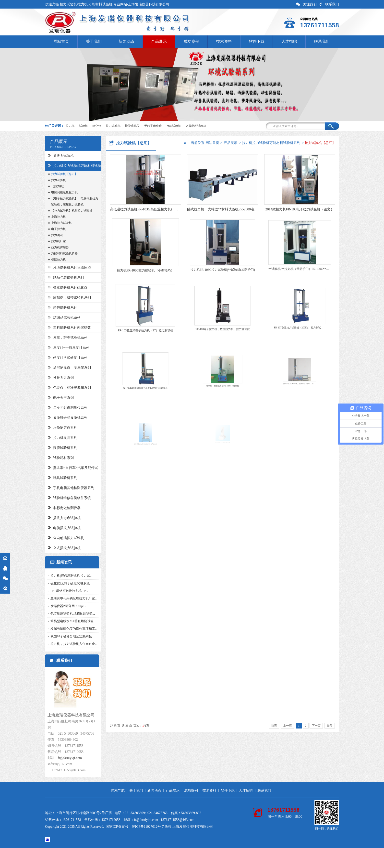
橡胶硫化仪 (132, 126)
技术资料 (224, 41)
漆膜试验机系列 (55, 447)
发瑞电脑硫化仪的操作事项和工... (66, 629)
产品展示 (159, 41)
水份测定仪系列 (55, 427)
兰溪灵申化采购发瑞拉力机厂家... (66, 598)
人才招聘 (289, 41)
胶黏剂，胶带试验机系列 (62, 296)
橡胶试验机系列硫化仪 (60, 286)
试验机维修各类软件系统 (62, 497)
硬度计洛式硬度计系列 (60, 357)
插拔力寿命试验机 (57, 517)
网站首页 (61, 41)
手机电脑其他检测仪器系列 (64, 487)
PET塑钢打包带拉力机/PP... (62, 591)
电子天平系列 (54, 397)
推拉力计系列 (54, 377)
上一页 (287, 725)
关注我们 (306, 4)
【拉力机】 (51, 186)
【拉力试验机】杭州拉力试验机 (64, 210)
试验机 (83, 126)
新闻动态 (126, 41)
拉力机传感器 (53, 247)
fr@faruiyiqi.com (63, 758)
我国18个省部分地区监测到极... (65, 636)
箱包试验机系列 (55, 306)
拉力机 (70, 126)
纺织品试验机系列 (57, 317)
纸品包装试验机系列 (59, 276)
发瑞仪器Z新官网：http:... (61, 606)
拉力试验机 (113, 126)
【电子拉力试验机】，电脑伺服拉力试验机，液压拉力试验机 (67, 201)
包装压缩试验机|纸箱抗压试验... (65, 613)
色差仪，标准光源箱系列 (62, 387)
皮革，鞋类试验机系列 (60, 337)
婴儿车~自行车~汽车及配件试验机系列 (66, 469)
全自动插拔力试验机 (59, 537)
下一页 (316, 725)
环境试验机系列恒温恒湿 (62, 266)
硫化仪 (96, 126)
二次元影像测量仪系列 (60, 407)
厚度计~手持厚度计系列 (61, 347)
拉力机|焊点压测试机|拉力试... (64, 575)
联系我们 (329, 4)
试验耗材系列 (54, 457)
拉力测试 (50, 235)
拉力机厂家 (51, 241)
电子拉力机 (51, 229)
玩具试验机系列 (55, 477)
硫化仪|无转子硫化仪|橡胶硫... (64, 583)
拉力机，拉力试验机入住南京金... (66, 644)
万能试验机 (173, 126)
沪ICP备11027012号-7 (148, 826)
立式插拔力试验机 (57, 547)
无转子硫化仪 (153, 126)
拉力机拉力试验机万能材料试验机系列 (67, 167)
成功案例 (191, 41)
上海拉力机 (51, 216)
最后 (330, 725)
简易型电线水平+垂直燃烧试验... (66, 621)
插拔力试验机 (54, 155)
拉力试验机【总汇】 (57, 174)
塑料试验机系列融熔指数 (62, 327)
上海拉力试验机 (54, 223)
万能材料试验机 (196, 126)
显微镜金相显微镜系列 (60, 417)
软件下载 (256, 41)
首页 (274, 725)
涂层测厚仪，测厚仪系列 (62, 367)
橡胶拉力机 (51, 259)
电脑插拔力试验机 (57, 527)
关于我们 (94, 41)
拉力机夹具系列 (55, 437)
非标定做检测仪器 (57, 507)
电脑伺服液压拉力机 (57, 192)
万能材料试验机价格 (57, 253)
